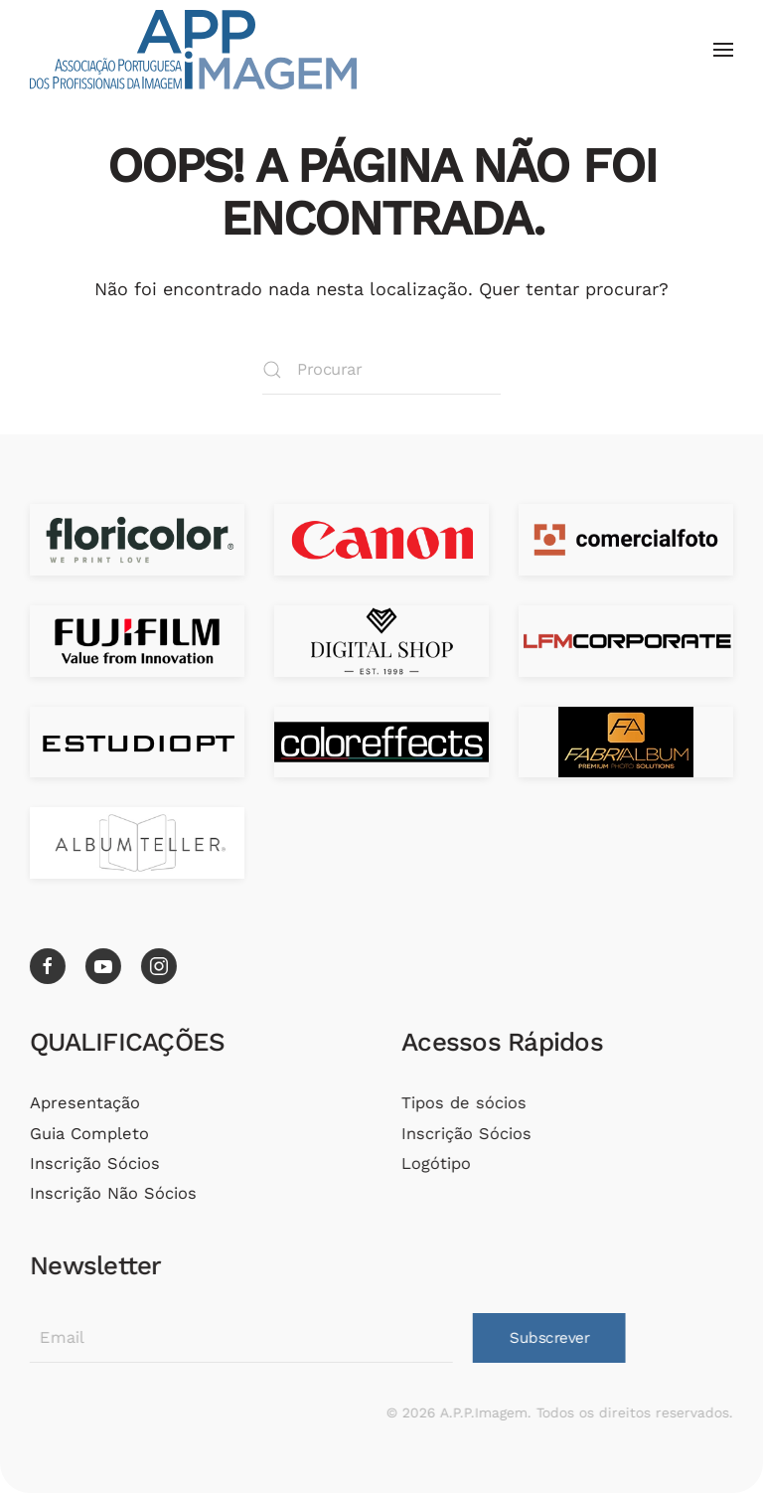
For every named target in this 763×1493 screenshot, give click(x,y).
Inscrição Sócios (93, 1163)
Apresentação (83, 1102)
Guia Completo (87, 1133)
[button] (723, 49)
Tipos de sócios (462, 1102)
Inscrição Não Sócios (111, 1193)
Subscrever (547, 1338)
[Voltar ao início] (193, 49)
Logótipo (434, 1163)
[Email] (239, 1338)
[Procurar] (381, 370)
